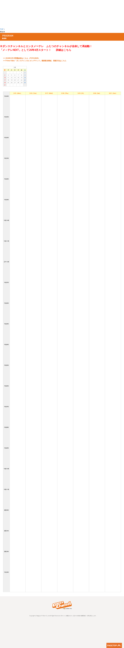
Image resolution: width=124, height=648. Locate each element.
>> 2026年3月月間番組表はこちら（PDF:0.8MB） (21, 58)
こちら (67, 50)
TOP (1, 29)
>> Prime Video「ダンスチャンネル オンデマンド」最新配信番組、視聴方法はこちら (34, 61)
